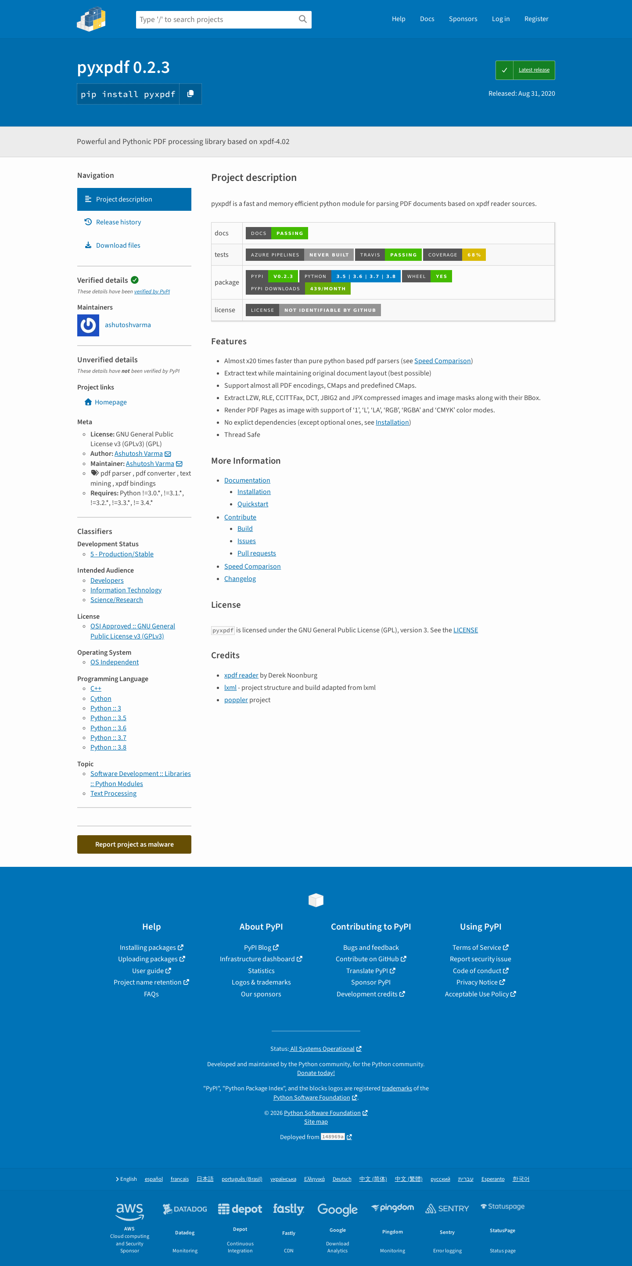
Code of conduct (477, 971)
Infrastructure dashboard (257, 959)
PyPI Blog (257, 947)
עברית (466, 1179)
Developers (107, 580)
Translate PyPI (367, 971)
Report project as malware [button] (134, 844)
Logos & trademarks (261, 982)
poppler (236, 700)
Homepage (105, 402)
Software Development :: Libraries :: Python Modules (140, 778)
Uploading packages (148, 959)
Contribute (240, 517)
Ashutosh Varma (139, 453)
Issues (246, 541)
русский (440, 1179)
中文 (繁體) (409, 1179)
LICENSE (465, 630)
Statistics (261, 971)
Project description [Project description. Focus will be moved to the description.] (118, 199)
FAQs (151, 994)
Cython (100, 698)
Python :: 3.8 (108, 747)
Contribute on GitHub (367, 959)
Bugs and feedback (371, 947)
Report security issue (480, 959)
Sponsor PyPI (371, 982)
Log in (501, 19)
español (154, 1179)
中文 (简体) (373, 1179)
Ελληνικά (314, 1179)
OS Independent (114, 662)
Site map (316, 1121)
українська (283, 1179)
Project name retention (148, 982)
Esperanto (493, 1179)
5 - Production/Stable (122, 554)
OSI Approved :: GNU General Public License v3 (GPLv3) (132, 631)
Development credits (367, 994)
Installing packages (148, 947)
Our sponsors (261, 994)
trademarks (397, 1088)
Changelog (240, 579)
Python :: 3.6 (108, 728)
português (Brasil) (242, 1179)
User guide (148, 971)
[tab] (134, 199)
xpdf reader (241, 675)
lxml (230, 688)
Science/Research (116, 600)
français (180, 1179)
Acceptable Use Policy (477, 994)
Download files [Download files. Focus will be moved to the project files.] (112, 245)
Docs (427, 19)
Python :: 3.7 (108, 738)
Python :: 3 (105, 708)
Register (536, 19)
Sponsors (463, 19)
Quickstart (252, 504)
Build (245, 529)
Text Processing (113, 793)
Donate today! (316, 1073)
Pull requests (256, 553)
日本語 (205, 1179)
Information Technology (126, 590)
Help (399, 19)
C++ (95, 688)
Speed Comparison (442, 361)
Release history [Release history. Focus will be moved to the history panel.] (112, 222)
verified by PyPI (152, 292)
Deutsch (342, 1179)
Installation (392, 422)
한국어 (521, 1179)
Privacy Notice (477, 982)
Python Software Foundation (311, 1097)
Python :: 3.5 (108, 718)
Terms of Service (476, 947)
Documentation (247, 480)
